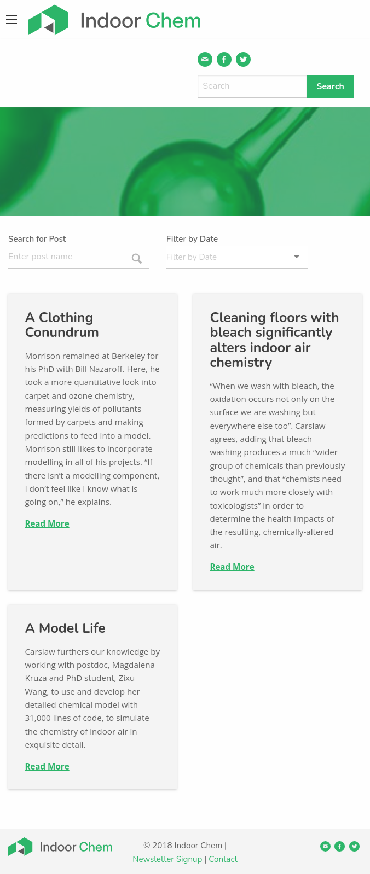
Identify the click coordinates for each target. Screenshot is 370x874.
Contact (223, 859)
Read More (47, 523)
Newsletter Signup (167, 859)
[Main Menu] (11, 19)
